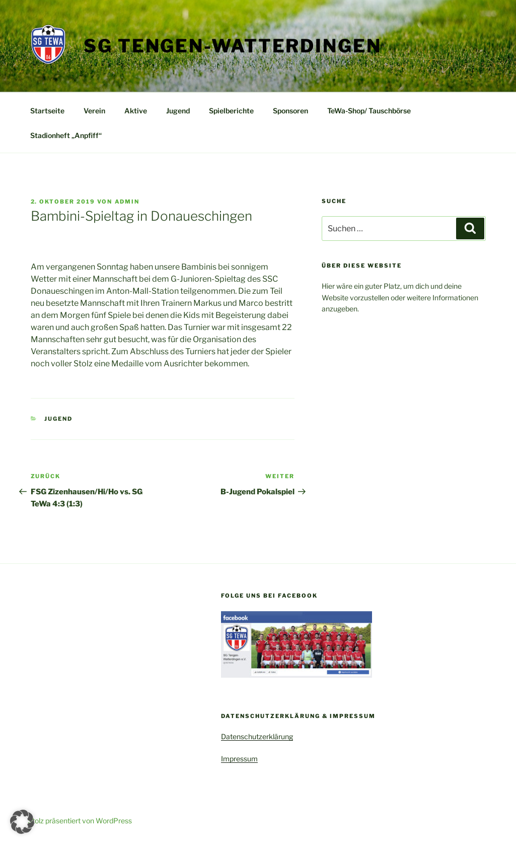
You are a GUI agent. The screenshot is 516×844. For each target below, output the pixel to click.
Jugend (178, 110)
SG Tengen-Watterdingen (232, 46)
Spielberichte (231, 110)
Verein (94, 110)
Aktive (135, 110)
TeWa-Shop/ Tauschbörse (369, 110)
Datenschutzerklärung (257, 736)
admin (127, 201)
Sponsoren (290, 110)
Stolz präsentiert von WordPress (80, 820)
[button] (22, 822)
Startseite (47, 110)
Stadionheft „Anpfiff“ (66, 135)
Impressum (239, 758)
